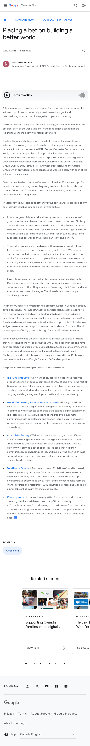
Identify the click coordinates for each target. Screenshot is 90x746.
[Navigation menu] (5, 5)
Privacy (9, 713)
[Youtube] (47, 686)
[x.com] (37, 686)
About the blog (14, 723)
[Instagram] (27, 686)
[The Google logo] (11, 703)
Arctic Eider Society (18, 435)
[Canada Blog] (5, 20)
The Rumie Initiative (18, 377)
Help (10, 734)
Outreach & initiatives (58, 19)
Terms (22, 713)
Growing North (15, 497)
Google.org (12, 550)
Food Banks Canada (18, 468)
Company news (25, 19)
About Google (40, 713)
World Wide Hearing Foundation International (32, 402)
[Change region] (48, 734)
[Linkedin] (66, 686)
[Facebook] (56, 686)
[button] (83, 50)
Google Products (65, 713)
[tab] (26, 663)
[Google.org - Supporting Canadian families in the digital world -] (44, 621)
